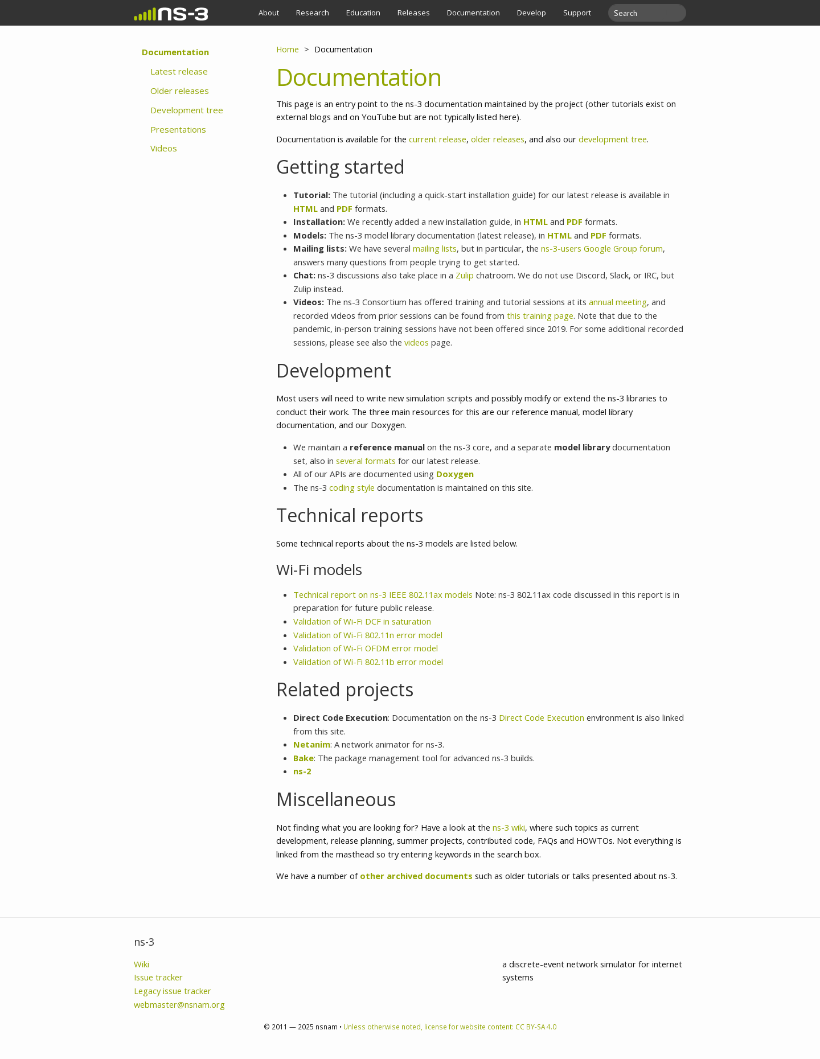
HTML (305, 208)
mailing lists (435, 248)
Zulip (465, 275)
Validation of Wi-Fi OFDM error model (365, 648)
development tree (613, 139)
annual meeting (618, 301)
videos (416, 342)
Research (312, 12)
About (269, 12)
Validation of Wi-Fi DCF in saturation (362, 621)
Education (363, 12)
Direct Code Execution (541, 717)
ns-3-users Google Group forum (602, 248)
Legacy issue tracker (172, 990)
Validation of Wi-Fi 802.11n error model (367, 635)
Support (577, 12)
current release (437, 139)
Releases (413, 12)
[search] (640, 12)
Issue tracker (158, 977)
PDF (344, 208)
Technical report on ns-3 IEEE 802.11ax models (383, 594)
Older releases (179, 90)
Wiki (141, 964)
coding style (352, 487)
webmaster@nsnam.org (179, 1004)
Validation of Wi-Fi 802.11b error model (368, 661)
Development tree (186, 110)
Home (287, 49)
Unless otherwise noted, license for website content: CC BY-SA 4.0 (449, 1026)
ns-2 (302, 771)
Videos (163, 148)
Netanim (311, 744)
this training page (540, 315)
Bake (303, 758)
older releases (497, 139)
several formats (366, 460)
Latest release (179, 71)
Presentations (178, 129)
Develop (531, 12)
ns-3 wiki (509, 827)
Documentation (473, 12)
